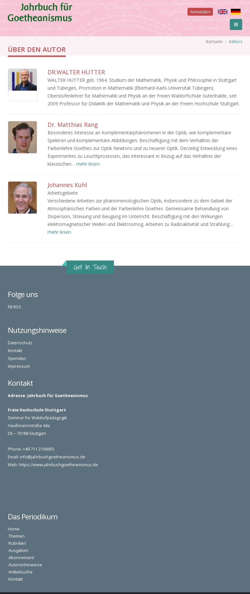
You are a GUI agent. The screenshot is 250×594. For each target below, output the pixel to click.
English (223, 11)
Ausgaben (18, 550)
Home (14, 529)
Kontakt (15, 350)
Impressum (19, 366)
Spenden (17, 358)
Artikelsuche (20, 572)
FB (10, 307)
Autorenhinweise (25, 565)
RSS (17, 307)
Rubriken (17, 543)
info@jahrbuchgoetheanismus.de (52, 457)
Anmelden (200, 12)
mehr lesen (88, 164)
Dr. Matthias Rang (73, 124)
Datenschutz (20, 343)
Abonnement (21, 557)
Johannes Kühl (67, 185)
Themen (16, 536)
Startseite (214, 41)
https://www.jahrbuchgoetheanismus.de (58, 465)
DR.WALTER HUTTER (76, 72)
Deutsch (236, 11)
